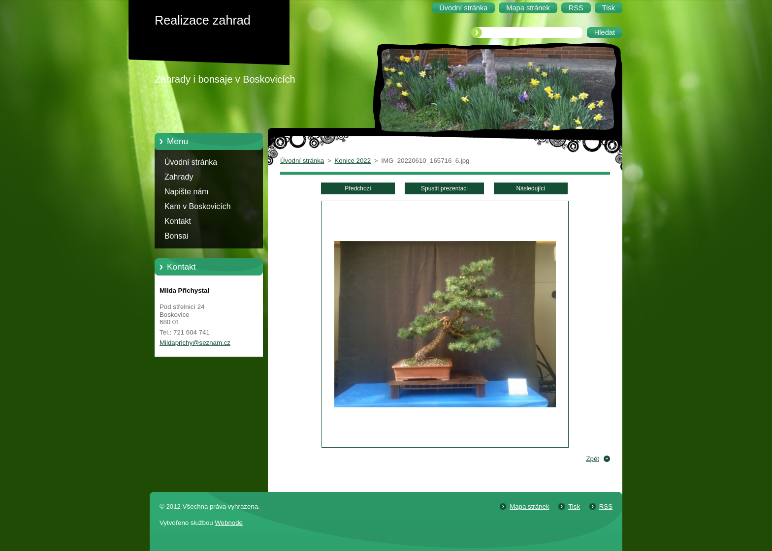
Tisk (574, 506)
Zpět (592, 458)
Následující (530, 188)
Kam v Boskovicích (197, 206)
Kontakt (177, 221)
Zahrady (178, 177)
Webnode (229, 522)
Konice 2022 (352, 160)
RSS (605, 506)
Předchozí (358, 188)
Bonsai (176, 236)
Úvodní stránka (190, 162)
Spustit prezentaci (444, 188)
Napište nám (186, 191)
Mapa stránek (529, 506)
